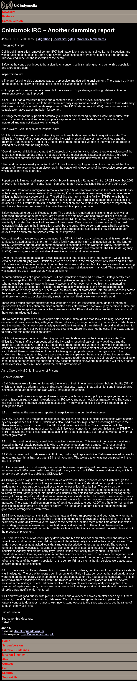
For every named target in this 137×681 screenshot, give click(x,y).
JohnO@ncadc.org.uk (29, 631)
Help (5, 668)
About (6, 659)
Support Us (9, 677)
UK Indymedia (25, 5)
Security (7, 672)
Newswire (8, 11)
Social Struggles (64, 39)
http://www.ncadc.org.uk (37, 634)
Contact (7, 663)
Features (8, 16)
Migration (43, 39)
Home (6, 641)
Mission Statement (14, 654)
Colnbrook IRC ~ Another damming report (58, 30)
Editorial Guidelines (15, 650)
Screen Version (12, 21)
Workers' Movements (91, 39)
